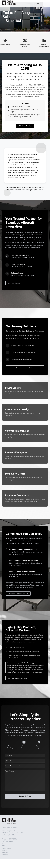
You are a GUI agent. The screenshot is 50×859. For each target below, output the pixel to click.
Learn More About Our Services (25, 368)
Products (4, 850)
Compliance (5, 854)
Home (3, 845)
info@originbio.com (8, 841)
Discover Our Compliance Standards (18, 593)
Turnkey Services (6, 848)
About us (4, 847)
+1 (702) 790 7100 (12, 839)
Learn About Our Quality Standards (17, 678)
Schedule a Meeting (25, 126)
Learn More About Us (14, 283)
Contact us (5, 852)
